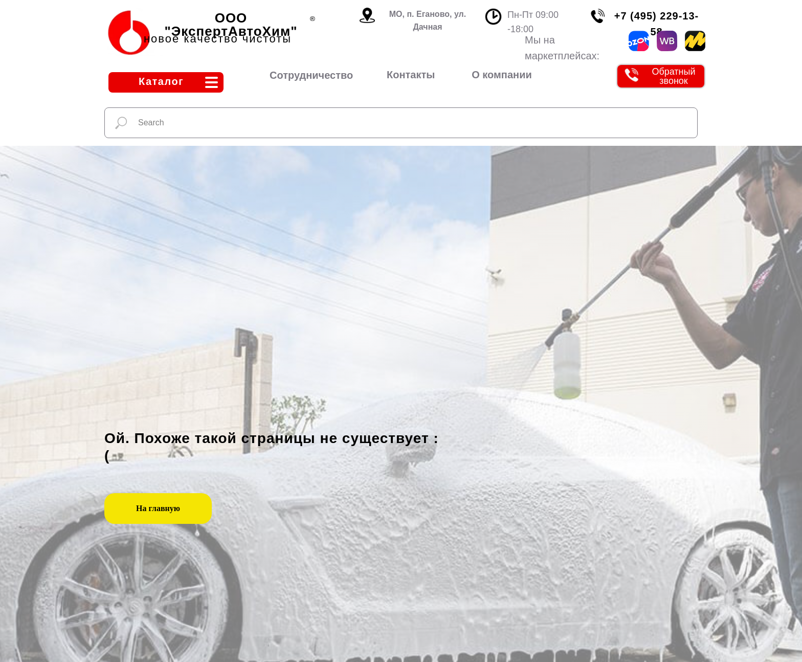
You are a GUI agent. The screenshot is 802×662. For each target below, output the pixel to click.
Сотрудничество (311, 75)
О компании (501, 74)
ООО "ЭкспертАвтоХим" (231, 24)
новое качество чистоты (218, 38)
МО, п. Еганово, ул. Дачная (427, 20)
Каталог (161, 81)
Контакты (411, 74)
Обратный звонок (673, 76)
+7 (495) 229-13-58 (656, 23)
